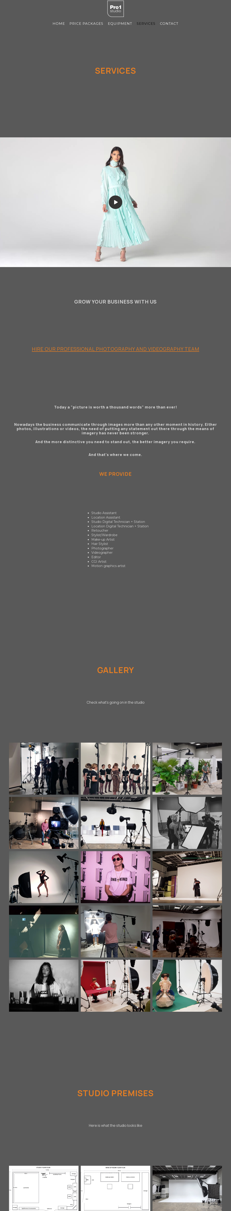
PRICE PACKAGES (86, 23)
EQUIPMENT (120, 23)
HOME (59, 23)
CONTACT (169, 23)
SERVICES (146, 23)
